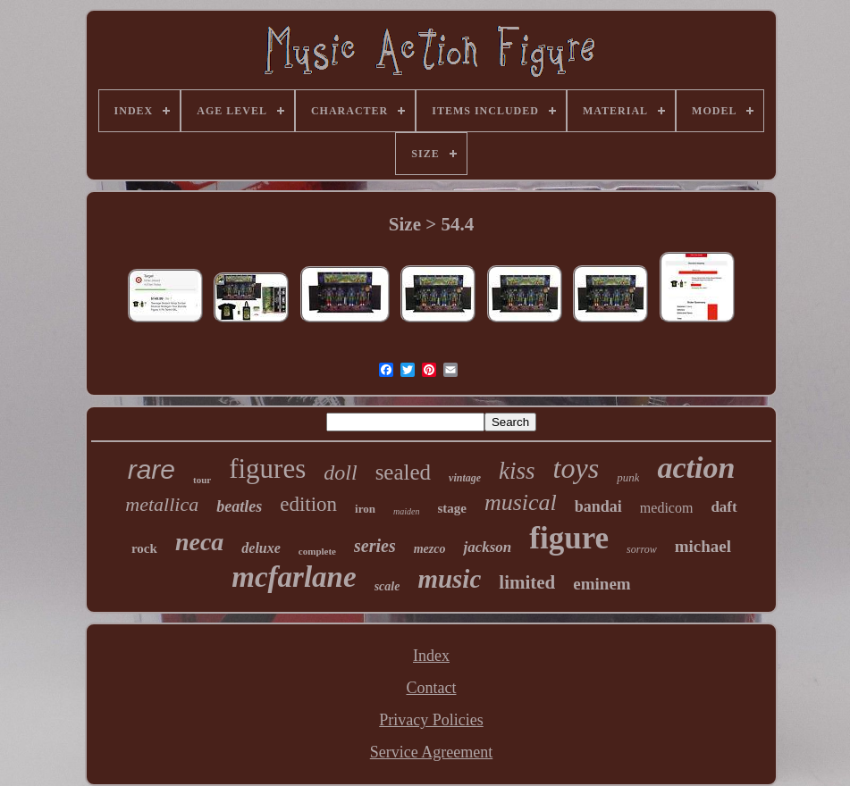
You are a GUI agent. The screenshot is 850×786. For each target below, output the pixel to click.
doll (340, 472)
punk (628, 477)
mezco (430, 549)
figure (569, 538)
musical (520, 502)
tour (202, 479)
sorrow (642, 549)
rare (151, 469)
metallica (161, 504)
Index (431, 656)
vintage (465, 478)
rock (144, 548)
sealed (403, 472)
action (696, 467)
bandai (598, 506)
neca (199, 542)
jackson (487, 547)
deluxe (261, 548)
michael (703, 546)
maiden (406, 511)
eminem (601, 583)
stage (452, 508)
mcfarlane (293, 577)
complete (317, 551)
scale (387, 586)
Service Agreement (431, 752)
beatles (239, 506)
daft (723, 506)
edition (308, 504)
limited (527, 582)
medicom (667, 507)
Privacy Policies (431, 720)
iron (365, 508)
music (449, 578)
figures (267, 468)
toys (576, 468)
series (375, 546)
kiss (517, 470)
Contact (431, 688)
